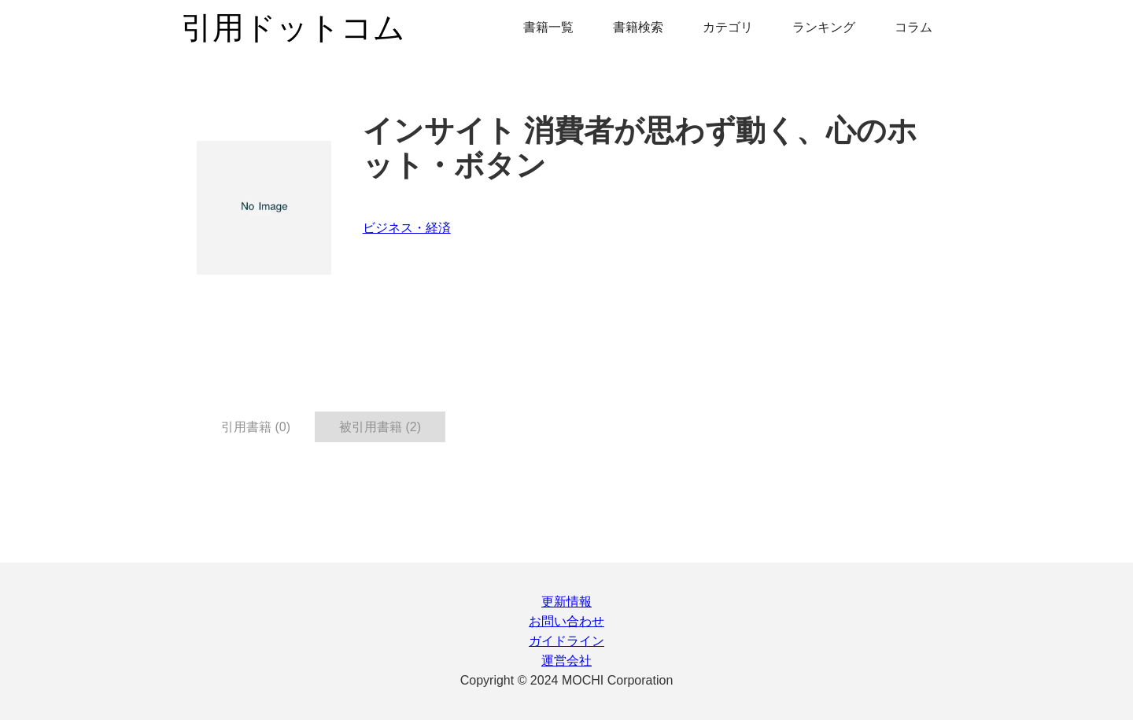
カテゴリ (728, 27)
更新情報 (566, 601)
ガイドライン (566, 641)
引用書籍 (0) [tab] (255, 427)
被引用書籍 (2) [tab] (380, 427)
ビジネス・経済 (407, 227)
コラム (913, 27)
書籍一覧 (548, 27)
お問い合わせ (566, 621)
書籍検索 (638, 27)
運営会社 (566, 660)
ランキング (823, 27)
